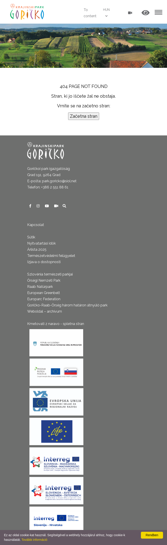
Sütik (31, 237)
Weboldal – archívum (44, 311)
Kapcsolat (35, 225)
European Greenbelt (43, 293)
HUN (106, 9)
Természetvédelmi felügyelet (51, 256)
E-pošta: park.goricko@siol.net (52, 181)
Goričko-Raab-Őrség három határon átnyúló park (67, 305)
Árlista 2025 (36, 249)
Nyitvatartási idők (41, 243)
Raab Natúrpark (40, 287)
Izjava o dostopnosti (44, 262)
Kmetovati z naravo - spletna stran (55, 324)
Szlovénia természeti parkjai (50, 274)
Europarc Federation (43, 299)
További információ (34, 539)
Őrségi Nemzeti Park (43, 280)
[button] (145, 13)
